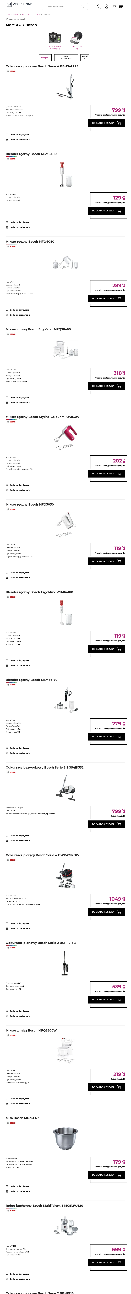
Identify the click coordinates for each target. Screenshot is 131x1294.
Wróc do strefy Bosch (15, 19)
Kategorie (45, 58)
